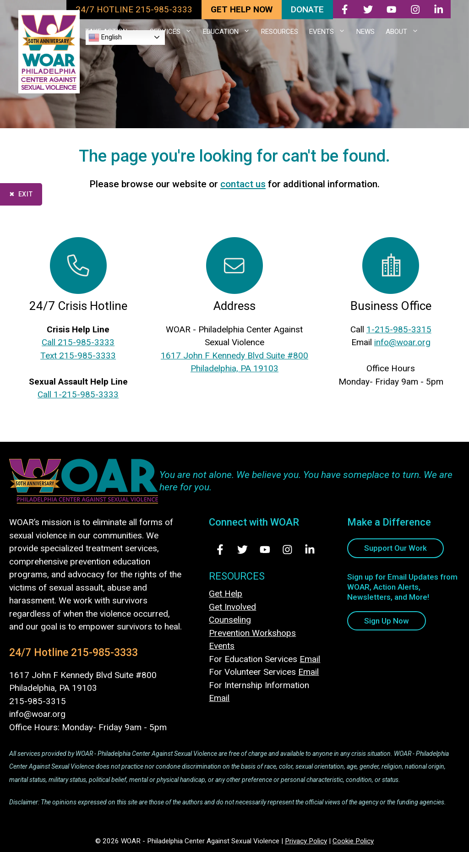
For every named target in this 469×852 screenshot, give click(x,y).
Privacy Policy (306, 841)
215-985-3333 (104, 652)
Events (221, 645)
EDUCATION (229, 31)
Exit (25, 194)
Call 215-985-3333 (78, 342)
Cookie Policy (353, 841)
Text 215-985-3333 (78, 355)
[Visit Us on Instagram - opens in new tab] (287, 549)
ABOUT (405, 31)
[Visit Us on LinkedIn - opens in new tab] (310, 549)
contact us (243, 184)
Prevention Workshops (252, 633)
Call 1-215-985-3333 (78, 394)
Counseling (230, 619)
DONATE (307, 9)
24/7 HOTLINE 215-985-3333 (134, 9)
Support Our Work (395, 548)
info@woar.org (402, 342)
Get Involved (232, 607)
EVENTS (330, 31)
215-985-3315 (37, 701)
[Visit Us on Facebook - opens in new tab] (220, 549)
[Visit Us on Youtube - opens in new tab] (265, 549)
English (105, 37)
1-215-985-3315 (398, 329)
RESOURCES (279, 31)
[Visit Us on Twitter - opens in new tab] (242, 549)
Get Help (225, 593)
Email (310, 659)
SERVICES (173, 31)
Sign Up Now (386, 620)
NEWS (365, 31)
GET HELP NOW (242, 9)
